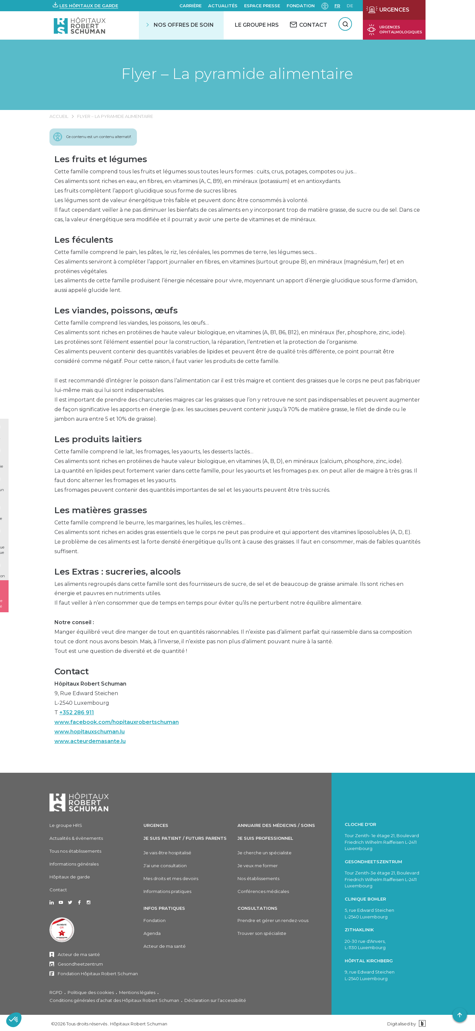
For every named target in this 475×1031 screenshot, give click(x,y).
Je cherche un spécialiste (265, 852)
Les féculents (83, 239)
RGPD (55, 992)
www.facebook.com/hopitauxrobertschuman (116, 722)
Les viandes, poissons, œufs (116, 310)
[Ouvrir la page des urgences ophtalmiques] (394, 30)
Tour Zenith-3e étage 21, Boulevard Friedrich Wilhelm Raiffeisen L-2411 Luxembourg (382, 879)
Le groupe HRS (65, 825)
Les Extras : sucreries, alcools (117, 571)
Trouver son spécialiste (262, 933)
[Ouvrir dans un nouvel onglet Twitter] (70, 903)
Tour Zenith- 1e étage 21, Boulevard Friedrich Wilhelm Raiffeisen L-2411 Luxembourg (382, 842)
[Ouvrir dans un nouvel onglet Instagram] (88, 903)
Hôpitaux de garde (69, 876)
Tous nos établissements (75, 851)
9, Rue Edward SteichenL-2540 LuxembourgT (116, 712)
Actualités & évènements (76, 838)
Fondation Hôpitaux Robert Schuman (98, 973)
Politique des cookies (91, 992)
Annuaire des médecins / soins (276, 825)
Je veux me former (258, 865)
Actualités (223, 5)
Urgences (155, 825)
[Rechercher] (345, 24)
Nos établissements (258, 878)
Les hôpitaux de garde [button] (88, 5)
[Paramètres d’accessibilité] (325, 5)
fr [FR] (337, 5)
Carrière (190, 5)
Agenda (152, 933)
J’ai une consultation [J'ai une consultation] (165, 865)
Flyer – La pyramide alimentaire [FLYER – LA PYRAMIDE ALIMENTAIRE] (115, 116)
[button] (85, 5)
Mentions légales (137, 992)
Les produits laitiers (98, 439)
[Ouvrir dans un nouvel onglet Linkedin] (51, 903)
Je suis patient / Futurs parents (185, 838)
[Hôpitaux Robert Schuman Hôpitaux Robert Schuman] (80, 25)
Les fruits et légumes (100, 159)
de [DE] (350, 5)
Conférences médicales (263, 891)
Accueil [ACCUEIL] (58, 116)
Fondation (301, 5)
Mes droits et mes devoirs (170, 878)
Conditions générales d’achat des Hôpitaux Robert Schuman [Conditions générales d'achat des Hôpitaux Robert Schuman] (114, 1000)
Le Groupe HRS (257, 25)
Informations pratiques (167, 891)
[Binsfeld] (421, 1023)
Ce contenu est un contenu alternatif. (99, 136)
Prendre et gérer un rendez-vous (273, 920)
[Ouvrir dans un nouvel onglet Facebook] (79, 903)
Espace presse (262, 5)
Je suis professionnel (265, 838)
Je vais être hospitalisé (167, 852)
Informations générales (74, 864)
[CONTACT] (308, 25)
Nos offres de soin (184, 25)
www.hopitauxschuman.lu (89, 732)
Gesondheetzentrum (80, 964)
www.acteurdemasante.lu (90, 741)
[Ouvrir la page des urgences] (394, 10)
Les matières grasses (100, 510)
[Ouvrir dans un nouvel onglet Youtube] (61, 903)
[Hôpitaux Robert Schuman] (79, 802)
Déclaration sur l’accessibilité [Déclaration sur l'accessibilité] (215, 1000)
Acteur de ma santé (79, 954)
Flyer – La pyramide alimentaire (237, 73)
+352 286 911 (76, 712)
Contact (71, 671)
